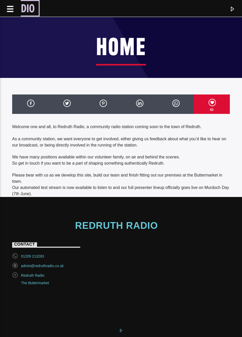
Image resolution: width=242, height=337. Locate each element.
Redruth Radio (116, 226)
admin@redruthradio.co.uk (42, 266)
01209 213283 (32, 256)
